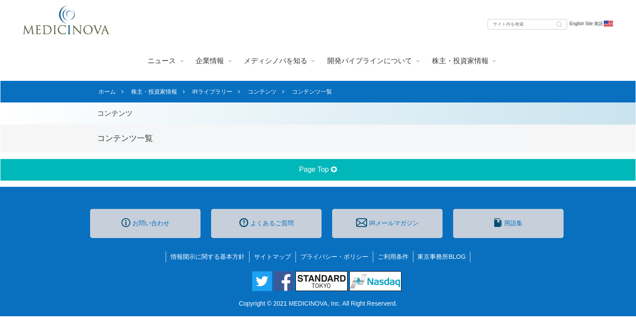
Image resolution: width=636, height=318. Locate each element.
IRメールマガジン (387, 222)
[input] (527, 24)
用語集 (508, 222)
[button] (559, 24)
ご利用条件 (393, 256)
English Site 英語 (591, 24)
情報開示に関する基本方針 (207, 256)
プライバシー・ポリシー (334, 256)
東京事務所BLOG (442, 256)
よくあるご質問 (266, 222)
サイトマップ (272, 256)
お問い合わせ (145, 222)
